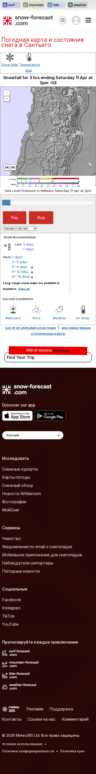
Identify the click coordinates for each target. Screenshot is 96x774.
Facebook (11, 599)
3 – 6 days (19, 262)
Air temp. (83, 318)
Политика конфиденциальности (28, 751)
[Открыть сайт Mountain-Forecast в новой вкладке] (34, 5)
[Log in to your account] (76, 20)
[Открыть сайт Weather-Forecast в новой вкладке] (77, 5)
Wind (36, 318)
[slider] (6, 202)
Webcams (13, 318)
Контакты (11, 719)
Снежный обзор (17, 485)
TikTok (8, 616)
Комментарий (75, 719)
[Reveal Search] (62, 20)
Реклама (34, 708)
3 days (28, 244)
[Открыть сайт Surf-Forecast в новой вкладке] (11, 5)
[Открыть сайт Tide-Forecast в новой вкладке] (56, 5)
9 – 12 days (20, 271)
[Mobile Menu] (88, 20)
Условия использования (22, 744)
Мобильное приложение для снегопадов (42, 554)
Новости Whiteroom (21, 493)
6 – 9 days (19, 267)
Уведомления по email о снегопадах (37, 546)
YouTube (10, 624)
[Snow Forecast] (28, 20)
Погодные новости (21, 571)
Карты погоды (16, 477)
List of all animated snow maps (30, 328)
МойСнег (10, 509)
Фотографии (14, 501)
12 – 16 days (21, 276)
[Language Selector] (32, 435)
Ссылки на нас (41, 719)
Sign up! (24, 289)
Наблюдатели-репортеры (27, 563)
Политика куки (72, 751)
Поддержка (61, 708)
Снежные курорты (20, 469)
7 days (28, 249)
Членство (11, 538)
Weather (59, 318)
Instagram (11, 607)
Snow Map (9, 65)
